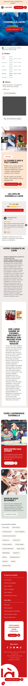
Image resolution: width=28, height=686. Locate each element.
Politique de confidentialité (18, 652)
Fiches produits (8, 608)
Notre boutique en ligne (10, 614)
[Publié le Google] (7, 232)
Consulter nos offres (11, 514)
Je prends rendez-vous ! (12, 679)
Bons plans (7, 605)
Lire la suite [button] (7, 229)
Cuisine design (19, 544)
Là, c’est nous (7, 580)
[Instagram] (11, 647)
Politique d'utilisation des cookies (14, 655)
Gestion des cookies (14, 657)
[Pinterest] (14, 647)
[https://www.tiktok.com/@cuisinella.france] (21, 647)
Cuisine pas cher (7, 531)
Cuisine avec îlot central (9, 536)
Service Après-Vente (9, 617)
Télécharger (12, 635)
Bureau (4, 557)
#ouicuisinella (14, 654)
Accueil (2, 11)
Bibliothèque (6, 553)
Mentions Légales (7, 652)
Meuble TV (16, 553)
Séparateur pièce (14, 557)
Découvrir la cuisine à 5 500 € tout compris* (13, 2)
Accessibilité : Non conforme (14, 659)
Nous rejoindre (8, 592)
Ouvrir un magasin (9, 589)
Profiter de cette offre (11, 184)
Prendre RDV (18, 7)
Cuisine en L (6, 540)
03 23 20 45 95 (9, 93)
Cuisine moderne (7, 544)
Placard (13, 561)
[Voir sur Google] (5, 218)
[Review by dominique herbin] (12, 217)
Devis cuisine (16, 527)
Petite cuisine (20, 548)
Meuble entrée (7, 565)
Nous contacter (8, 586)
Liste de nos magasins (10, 583)
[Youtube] (17, 647)
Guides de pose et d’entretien (12, 611)
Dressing (5, 561)
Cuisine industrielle (8, 548)
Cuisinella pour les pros (10, 595)
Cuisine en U (16, 540)
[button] (3, 683)
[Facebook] (7, 647)
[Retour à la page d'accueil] (8, 7)
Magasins (8, 11)
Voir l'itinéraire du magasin (12, 119)
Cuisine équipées (19, 531)
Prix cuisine (6, 527)
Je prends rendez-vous (12, 29)
